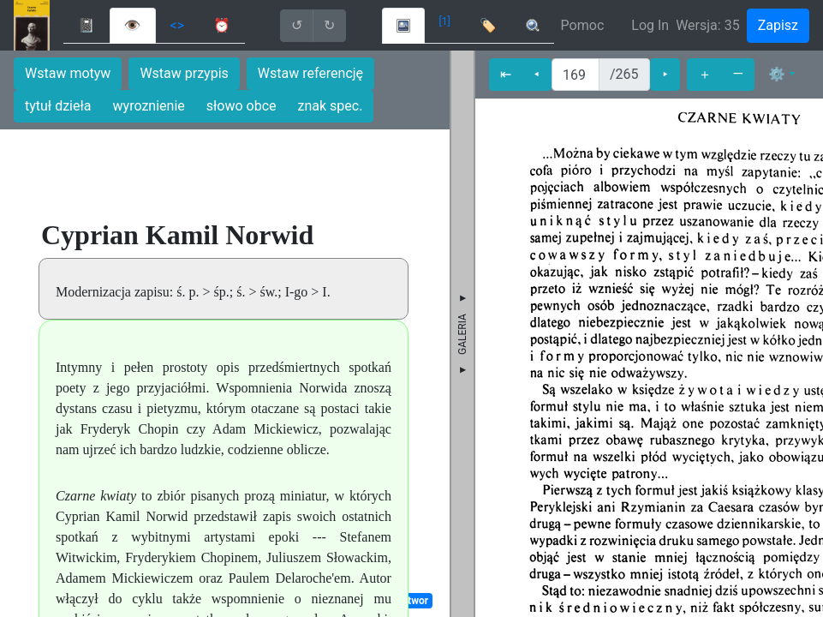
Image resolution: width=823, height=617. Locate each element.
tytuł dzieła (58, 106)
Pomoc (583, 25)
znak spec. (330, 106)
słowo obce (241, 106)
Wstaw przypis (184, 73)
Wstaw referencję (310, 73)
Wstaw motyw (67, 73)
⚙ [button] (776, 74)
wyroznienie (149, 106)
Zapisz (778, 25)
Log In (650, 25)
